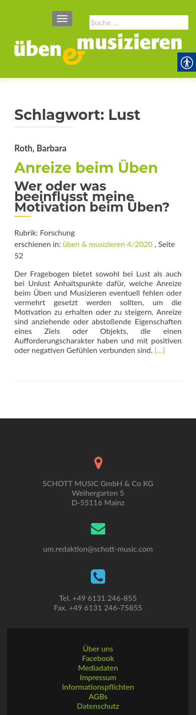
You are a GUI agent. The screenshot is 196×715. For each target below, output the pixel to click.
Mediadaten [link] (98, 667)
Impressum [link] (98, 677)
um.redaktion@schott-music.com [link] (97, 548)
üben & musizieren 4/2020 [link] (107, 243)
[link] (98, 48)
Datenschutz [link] (98, 705)
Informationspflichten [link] (98, 686)
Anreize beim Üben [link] (86, 168)
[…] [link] (159, 349)
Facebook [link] (98, 657)
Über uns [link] (98, 648)
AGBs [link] (97, 696)
